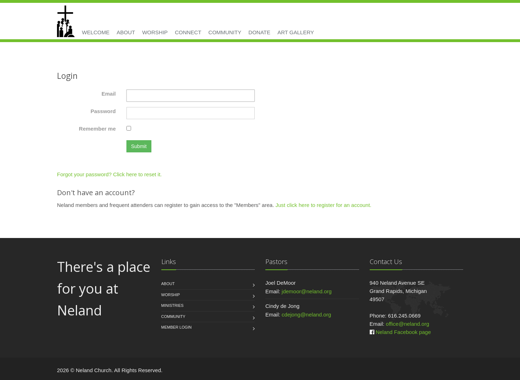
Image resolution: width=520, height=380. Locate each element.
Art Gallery (295, 32)
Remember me (97, 129)
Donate (259, 32)
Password (103, 111)
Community (224, 32)
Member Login (176, 327)
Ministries (172, 305)
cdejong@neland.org (306, 314)
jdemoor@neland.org (307, 291)
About (126, 32)
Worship (155, 32)
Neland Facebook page (403, 332)
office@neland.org (407, 324)
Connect (188, 32)
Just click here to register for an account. (323, 205)
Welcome (96, 32)
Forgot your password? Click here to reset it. (109, 174)
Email (109, 94)
